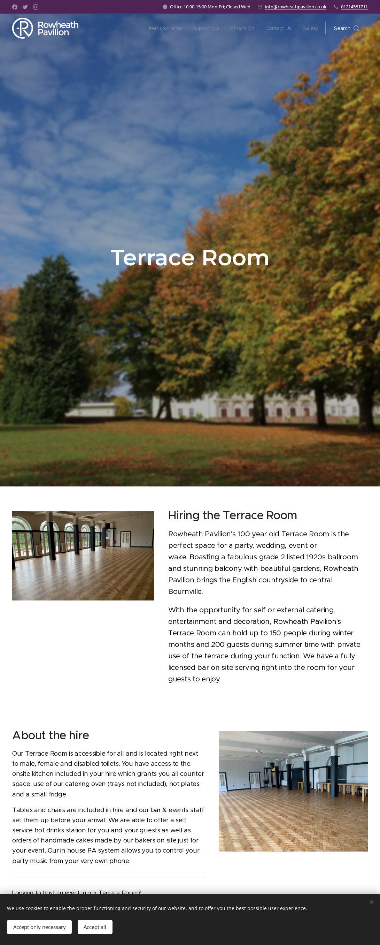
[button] (346, 28)
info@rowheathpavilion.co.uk (295, 6)
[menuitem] (165, 28)
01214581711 (354, 6)
